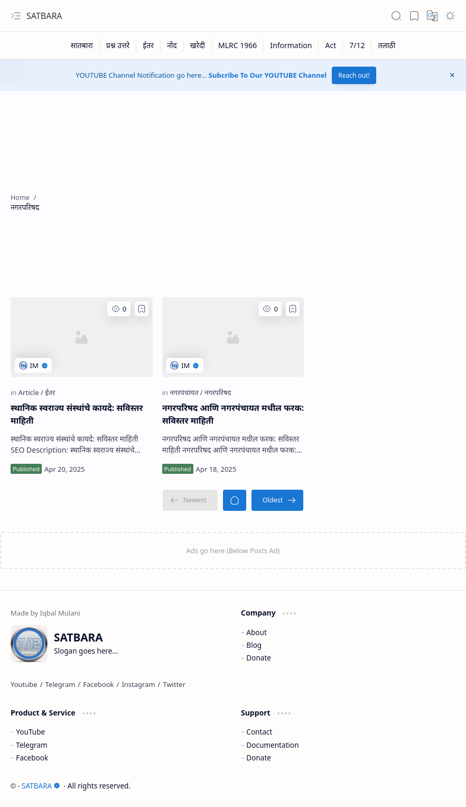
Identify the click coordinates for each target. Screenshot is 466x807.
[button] (16, 16)
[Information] (291, 45)
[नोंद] (172, 45)
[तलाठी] (386, 45)
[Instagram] (138, 684)
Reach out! (354, 75)
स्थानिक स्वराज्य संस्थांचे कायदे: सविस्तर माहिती (77, 414)
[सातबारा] (82, 45)
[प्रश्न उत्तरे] (118, 45)
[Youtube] (24, 684)
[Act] (331, 45)
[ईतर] (148, 45)
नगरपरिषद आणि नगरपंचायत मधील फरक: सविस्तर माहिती (233, 414)
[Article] (30, 392)
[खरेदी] (198, 45)
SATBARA (44, 16)
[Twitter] (174, 684)
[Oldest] (277, 500)
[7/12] (357, 45)
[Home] (234, 500)
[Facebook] (98, 684)
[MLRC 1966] (238, 45)
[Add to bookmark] (141, 308)
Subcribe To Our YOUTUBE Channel (268, 75)
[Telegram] (60, 684)
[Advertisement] (258, 202)
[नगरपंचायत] (186, 392)
